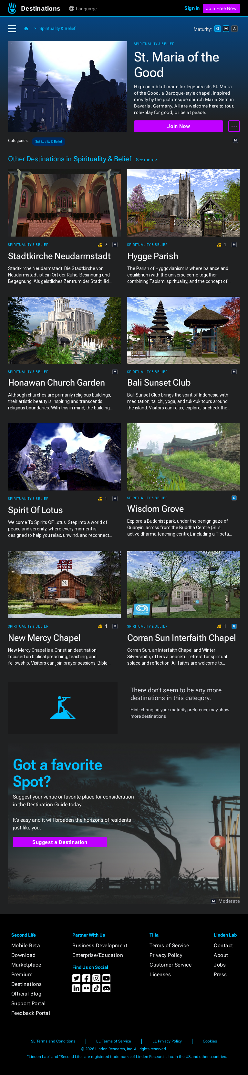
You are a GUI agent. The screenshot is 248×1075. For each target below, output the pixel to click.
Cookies (210, 1041)
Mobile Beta (25, 945)
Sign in (192, 8)
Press (220, 974)
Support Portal (28, 1003)
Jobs (220, 965)
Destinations (26, 984)
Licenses (160, 974)
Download (23, 955)
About (221, 955)
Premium (22, 974)
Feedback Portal (30, 1013)
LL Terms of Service (113, 1041)
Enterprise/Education (97, 955)
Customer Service (170, 965)
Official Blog (26, 994)
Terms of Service (169, 945)
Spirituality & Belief (57, 28)
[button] (44, 8)
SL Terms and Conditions (53, 1041)
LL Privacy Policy (167, 1041)
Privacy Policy (166, 955)
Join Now (178, 126)
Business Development (99, 945)
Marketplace (26, 965)
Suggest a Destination (60, 842)
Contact (223, 945)
